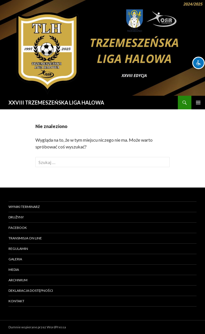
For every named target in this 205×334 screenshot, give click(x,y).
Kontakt (16, 301)
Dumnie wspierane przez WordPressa (37, 327)
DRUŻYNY (16, 217)
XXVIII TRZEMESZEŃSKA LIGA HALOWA (56, 102)
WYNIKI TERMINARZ (24, 207)
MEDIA (13, 269)
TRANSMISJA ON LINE (25, 238)
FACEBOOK (17, 227)
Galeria (15, 259)
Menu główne (198, 102)
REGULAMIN (18, 248)
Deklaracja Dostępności (30, 290)
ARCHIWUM (17, 280)
